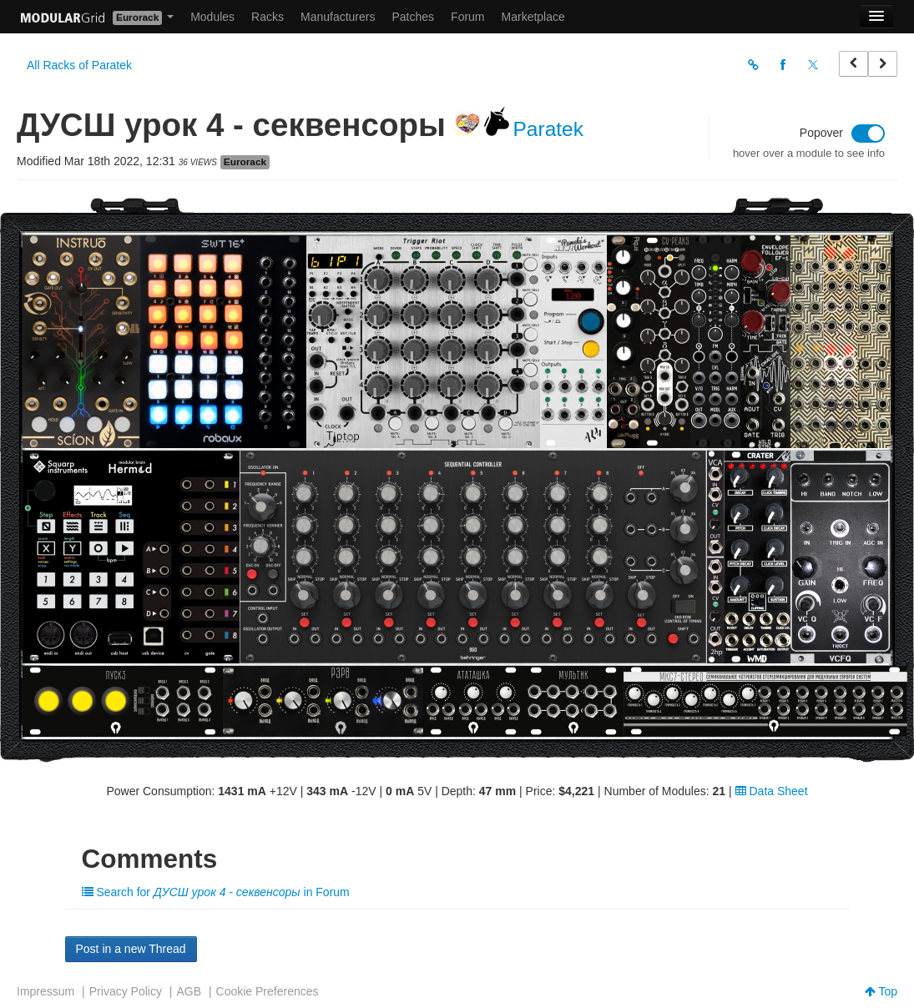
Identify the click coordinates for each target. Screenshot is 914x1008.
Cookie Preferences (267, 991)
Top (881, 991)
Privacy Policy (125, 991)
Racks (267, 16)
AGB (188, 991)
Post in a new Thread (131, 948)
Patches (412, 16)
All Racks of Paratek (79, 65)
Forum (467, 16)
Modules (212, 16)
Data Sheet (771, 791)
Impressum (45, 991)
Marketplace (533, 16)
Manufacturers (337, 16)
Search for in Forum (216, 892)
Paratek (548, 129)
